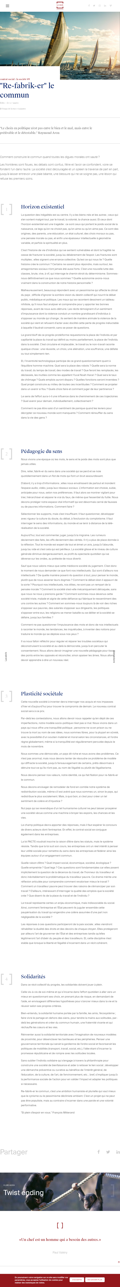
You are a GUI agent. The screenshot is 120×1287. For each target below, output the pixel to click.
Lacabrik (5, 656)
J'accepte (77, 1280)
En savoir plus (95, 1280)
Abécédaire (114, 656)
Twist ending (24, 1193)
